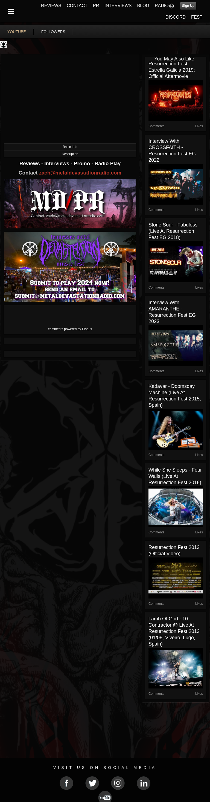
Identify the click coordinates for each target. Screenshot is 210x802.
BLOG (143, 5)
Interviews (57, 163)
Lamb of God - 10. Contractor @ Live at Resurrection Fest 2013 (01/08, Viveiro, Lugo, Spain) (174, 631)
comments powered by (70, 329)
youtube (16, 32)
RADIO (162, 5)
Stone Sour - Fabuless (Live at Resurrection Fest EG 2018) (172, 231)
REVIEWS (51, 5)
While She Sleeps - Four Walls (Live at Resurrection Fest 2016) (175, 476)
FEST (196, 17)
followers (53, 32)
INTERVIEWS (118, 5)
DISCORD (175, 17)
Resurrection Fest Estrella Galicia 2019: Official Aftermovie (171, 70)
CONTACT (77, 5)
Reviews (30, 163)
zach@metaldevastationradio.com (80, 173)
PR (96, 5)
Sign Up (188, 6)
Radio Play (108, 163)
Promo (82, 163)
